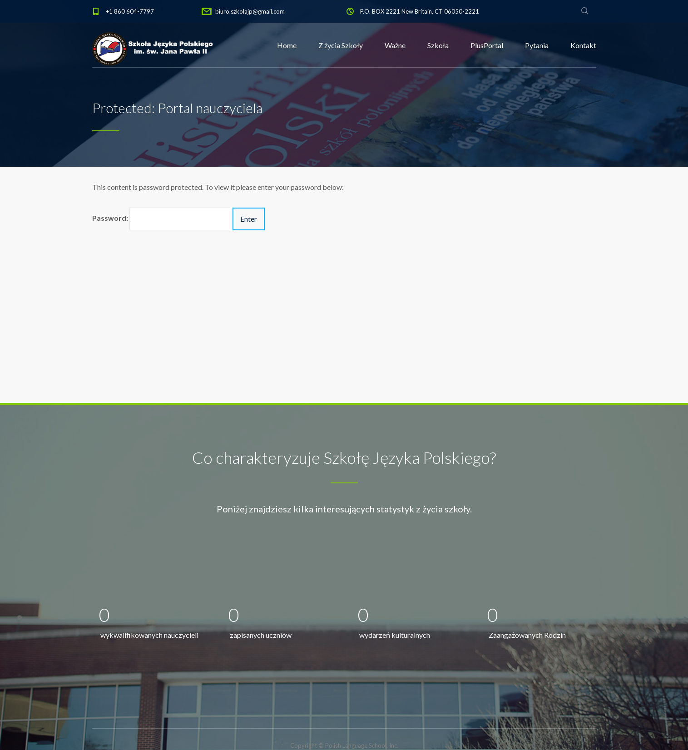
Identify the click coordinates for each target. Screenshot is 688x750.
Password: (161, 219)
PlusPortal (486, 45)
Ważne (395, 45)
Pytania (537, 45)
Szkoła (438, 45)
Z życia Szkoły (340, 45)
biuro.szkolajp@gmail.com (250, 11)
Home (287, 45)
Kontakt (583, 45)
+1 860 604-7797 (130, 11)
